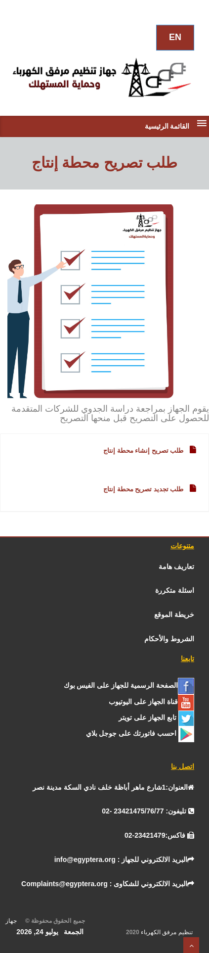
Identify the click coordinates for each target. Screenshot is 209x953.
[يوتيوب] (151, 702)
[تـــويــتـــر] (156, 717)
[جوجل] (140, 733)
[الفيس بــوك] (129, 685)
